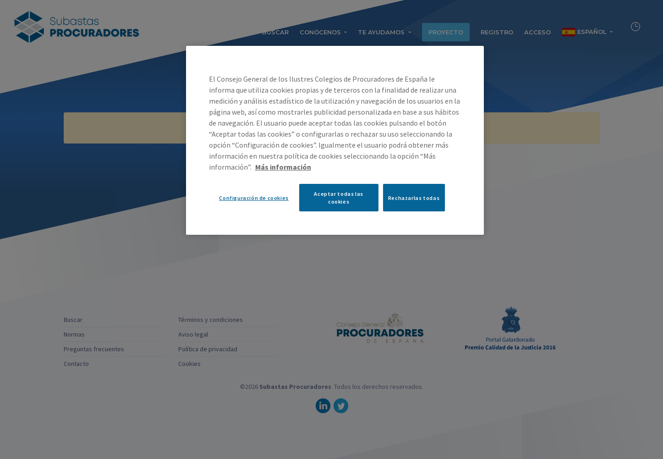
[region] (335, 140)
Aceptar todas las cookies (338, 197)
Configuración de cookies (254, 197)
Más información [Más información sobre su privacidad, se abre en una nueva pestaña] (283, 166)
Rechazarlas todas (413, 197)
